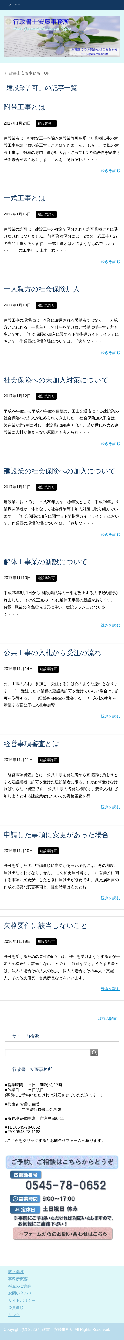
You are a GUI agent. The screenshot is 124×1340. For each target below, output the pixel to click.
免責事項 (16, 1307)
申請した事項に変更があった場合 (56, 835)
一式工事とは (25, 198)
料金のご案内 (20, 1286)
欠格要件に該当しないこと (46, 925)
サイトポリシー (22, 1300)
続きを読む (110, 170)
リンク (14, 1315)
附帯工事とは (25, 107)
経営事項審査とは (31, 744)
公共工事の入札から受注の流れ (52, 653)
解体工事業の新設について (46, 562)
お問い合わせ (20, 1293)
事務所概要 (18, 1279)
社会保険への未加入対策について (56, 380)
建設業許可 (46, 123)
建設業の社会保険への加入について (60, 471)
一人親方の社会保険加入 (42, 289)
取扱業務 (16, 1272)
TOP (27, 73)
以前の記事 (107, 1019)
